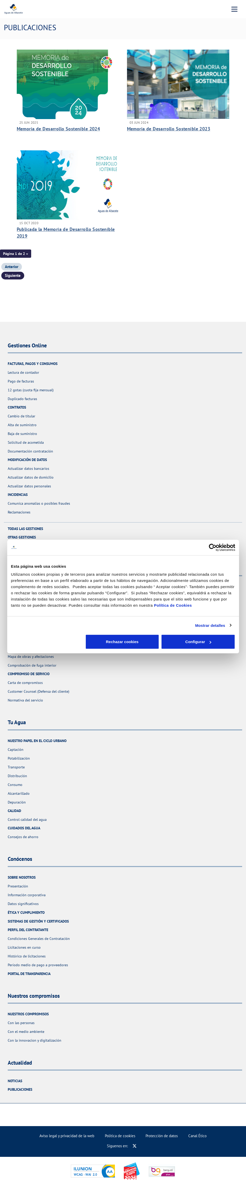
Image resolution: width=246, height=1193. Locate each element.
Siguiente (13, 275)
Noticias (15, 1081)
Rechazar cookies (47, 642)
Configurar (123, 642)
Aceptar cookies (198, 642)
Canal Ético (197, 1135)
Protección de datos (162, 1135)
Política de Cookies (173, 605)
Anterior (11, 266)
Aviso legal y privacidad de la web (66, 1135)
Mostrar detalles (210, 625)
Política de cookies (120, 1135)
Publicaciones (20, 1089)
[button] (15, 253)
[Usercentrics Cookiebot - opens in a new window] (212, 547)
